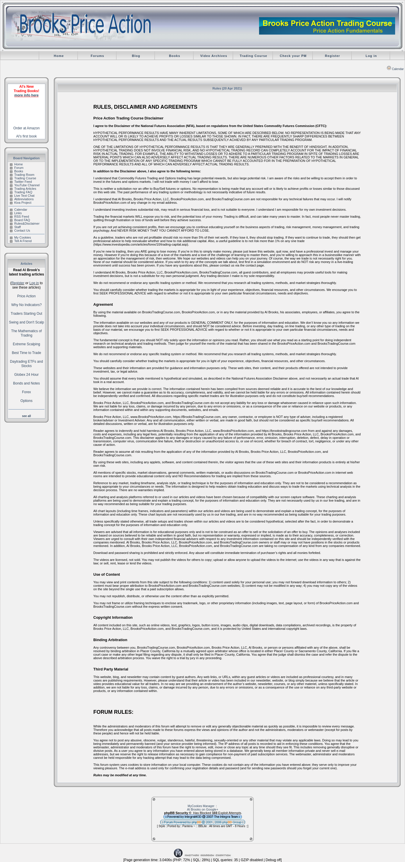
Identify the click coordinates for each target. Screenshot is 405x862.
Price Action (26, 296)
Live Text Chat (22, 195)
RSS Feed (19, 216)
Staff (15, 227)
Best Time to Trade (26, 353)
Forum (17, 167)
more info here (26, 95)
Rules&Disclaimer (25, 223)
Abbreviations (22, 199)
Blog (136, 56)
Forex (26, 392)
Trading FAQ (21, 192)
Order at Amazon (26, 128)
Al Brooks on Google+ (202, 809)
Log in (371, 56)
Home (59, 56)
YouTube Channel (25, 185)
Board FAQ (20, 220)
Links (16, 213)
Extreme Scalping (26, 344)
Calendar (395, 69)
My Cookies (20, 237)
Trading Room (22, 174)
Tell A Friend (21, 241)
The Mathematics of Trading (26, 333)
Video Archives (213, 56)
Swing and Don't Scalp (26, 322)
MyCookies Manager (201, 806)
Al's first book (26, 136)
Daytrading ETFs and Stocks (26, 364)
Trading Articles (23, 188)
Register (332, 56)
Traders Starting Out (26, 314)
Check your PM (293, 56)
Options (26, 401)
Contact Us (20, 230)
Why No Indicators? (26, 305)
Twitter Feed (21, 181)
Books (174, 56)
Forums (97, 56)
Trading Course (253, 56)
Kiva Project (20, 202)
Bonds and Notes (26, 383)
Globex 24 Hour (26, 375)
